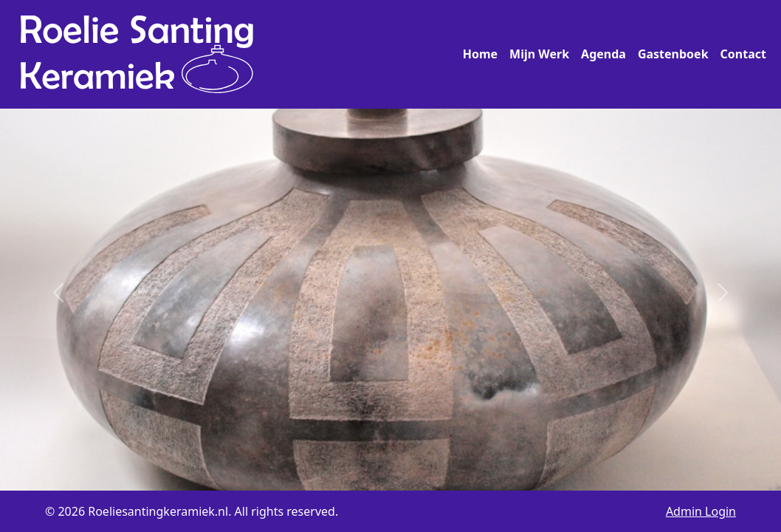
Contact (743, 54)
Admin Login (701, 511)
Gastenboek (673, 54)
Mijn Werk (539, 54)
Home (480, 54)
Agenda (603, 54)
